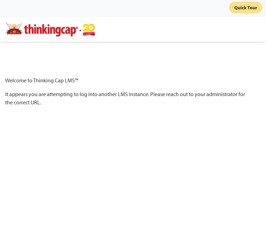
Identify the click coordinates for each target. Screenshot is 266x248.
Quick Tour (245, 7)
